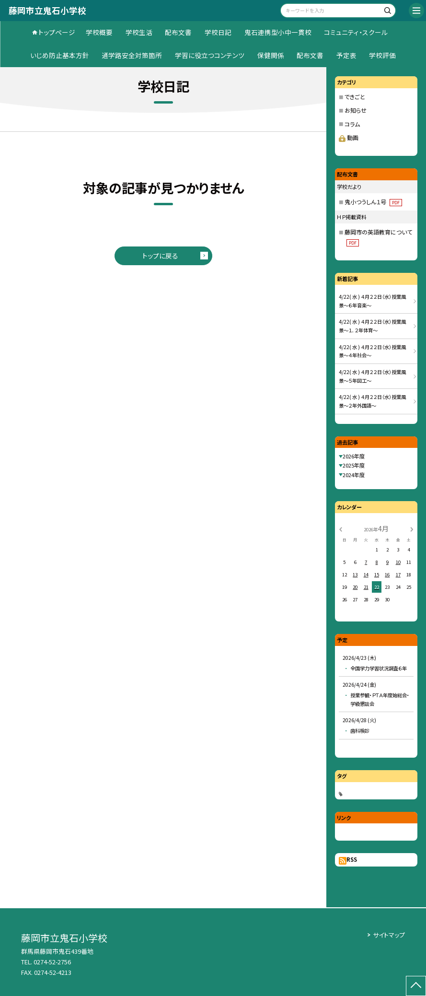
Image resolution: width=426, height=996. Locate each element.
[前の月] (340, 528)
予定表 (346, 55)
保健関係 (270, 55)
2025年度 (354, 465)
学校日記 (218, 32)
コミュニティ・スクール (356, 32)
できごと (355, 97)
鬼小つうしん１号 (373, 202)
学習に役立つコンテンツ (209, 55)
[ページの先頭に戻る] (416, 986)
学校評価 (382, 55)
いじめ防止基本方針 (59, 55)
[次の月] (411, 528)
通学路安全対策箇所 (132, 55)
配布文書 (178, 32)
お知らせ (356, 110)
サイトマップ (389, 934)
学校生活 (139, 32)
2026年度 (354, 456)
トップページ (56, 32)
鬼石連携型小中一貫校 (277, 32)
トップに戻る (160, 255)
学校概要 (99, 32)
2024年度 (354, 475)
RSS (351, 859)
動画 (348, 137)
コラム (352, 124)
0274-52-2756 (52, 961)
